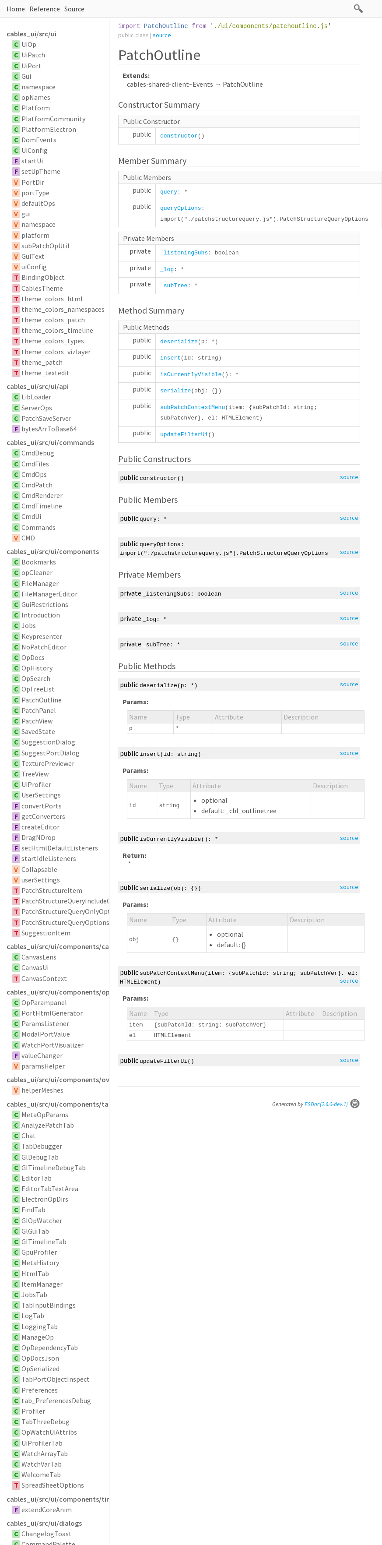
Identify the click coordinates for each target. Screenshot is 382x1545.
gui (26, 213)
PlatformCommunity (53, 118)
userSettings (40, 879)
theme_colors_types (52, 340)
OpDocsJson (40, 1358)
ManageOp (37, 1337)
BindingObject (43, 277)
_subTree (173, 285)
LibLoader (36, 396)
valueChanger (42, 1055)
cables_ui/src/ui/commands (50, 442)
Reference (44, 8)
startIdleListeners (48, 858)
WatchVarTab (41, 1464)
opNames (35, 97)
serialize (175, 391)
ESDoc (332, 1104)
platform (35, 235)
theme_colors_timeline (57, 330)
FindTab (33, 1209)
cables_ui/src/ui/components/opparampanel (58, 992)
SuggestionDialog (48, 741)
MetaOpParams (44, 1114)
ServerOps (36, 407)
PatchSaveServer (46, 418)
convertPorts (41, 805)
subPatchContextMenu (192, 407)
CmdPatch (37, 484)
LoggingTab (39, 1326)
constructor (179, 136)
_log (167, 269)
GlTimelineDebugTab (53, 1167)
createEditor (40, 826)
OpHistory (37, 667)
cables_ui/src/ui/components (53, 551)
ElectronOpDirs (44, 1199)
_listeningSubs (184, 253)
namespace (38, 86)
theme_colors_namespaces (63, 309)
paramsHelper (43, 1066)
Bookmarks (38, 561)
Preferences (39, 1390)
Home (16, 8)
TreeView (35, 773)
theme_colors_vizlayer (56, 351)
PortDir (32, 182)
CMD (28, 537)
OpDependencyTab (49, 1347)
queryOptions (180, 208)
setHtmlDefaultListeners (59, 847)
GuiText (33, 256)
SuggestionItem (45, 932)
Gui (26, 76)
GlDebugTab (40, 1157)
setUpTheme (40, 171)
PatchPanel (38, 710)
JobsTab (34, 1294)
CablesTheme (42, 288)
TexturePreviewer (47, 763)
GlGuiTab (35, 1231)
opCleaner (37, 572)
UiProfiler (36, 784)
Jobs (28, 625)
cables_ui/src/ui (31, 33)
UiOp (28, 44)
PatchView (37, 720)
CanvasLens (38, 956)
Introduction (40, 614)
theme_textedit (45, 372)
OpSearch (35, 678)
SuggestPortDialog (50, 752)
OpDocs (33, 657)
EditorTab (36, 1178)
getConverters (43, 816)
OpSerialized (40, 1368)
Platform (35, 107)
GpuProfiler (39, 1252)
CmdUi (31, 516)
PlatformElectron (48, 129)
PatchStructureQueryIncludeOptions (76, 900)
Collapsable (39, 869)
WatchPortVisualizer (52, 1045)
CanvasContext (44, 978)
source (162, 35)
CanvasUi (35, 967)
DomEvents (38, 139)
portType (35, 192)
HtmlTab (35, 1273)
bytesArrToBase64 (49, 428)
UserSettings (41, 794)
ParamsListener (45, 1023)
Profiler (33, 1411)
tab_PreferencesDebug (56, 1400)
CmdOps (34, 474)
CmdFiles (35, 463)
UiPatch (33, 54)
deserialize (179, 342)
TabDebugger (41, 1146)
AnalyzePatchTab (47, 1125)
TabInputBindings (48, 1305)
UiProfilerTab (42, 1443)
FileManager (40, 583)
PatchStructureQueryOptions (65, 922)
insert (170, 358)
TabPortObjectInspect (55, 1379)
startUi (32, 160)
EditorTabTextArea (49, 1188)
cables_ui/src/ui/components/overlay (58, 1079)
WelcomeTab (41, 1474)
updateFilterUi (184, 434)
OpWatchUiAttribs (49, 1432)
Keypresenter (41, 636)
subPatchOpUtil (45, 245)
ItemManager (42, 1284)
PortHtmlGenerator (52, 1013)
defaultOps (38, 203)
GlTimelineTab (44, 1241)
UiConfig (34, 150)
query (168, 192)
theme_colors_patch (53, 319)
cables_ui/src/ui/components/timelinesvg (58, 1499)
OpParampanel (44, 1002)
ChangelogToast (46, 1533)
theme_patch (42, 362)
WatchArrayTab (44, 1453)
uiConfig (34, 266)
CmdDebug (37, 452)
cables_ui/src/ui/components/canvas (58, 946)
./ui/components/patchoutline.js (270, 26)
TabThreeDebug (45, 1421)
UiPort (31, 65)
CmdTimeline (41, 505)
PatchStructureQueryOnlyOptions (72, 911)
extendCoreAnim (46, 1509)
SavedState (38, 731)
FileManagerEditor (49, 593)
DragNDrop (38, 837)
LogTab (32, 1315)
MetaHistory (40, 1262)
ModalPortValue (45, 1034)
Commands (38, 527)
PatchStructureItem (51, 890)
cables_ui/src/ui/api (38, 386)
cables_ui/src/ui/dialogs (44, 1523)
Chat (28, 1135)
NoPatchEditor (44, 646)
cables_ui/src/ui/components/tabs (58, 1104)
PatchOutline (41, 699)
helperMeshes (42, 1090)
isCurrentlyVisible (190, 374)
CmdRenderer (42, 495)
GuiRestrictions (44, 604)
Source (74, 8)
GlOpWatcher (41, 1220)
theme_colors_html (52, 298)
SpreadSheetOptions (52, 1485)
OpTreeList (38, 688)
